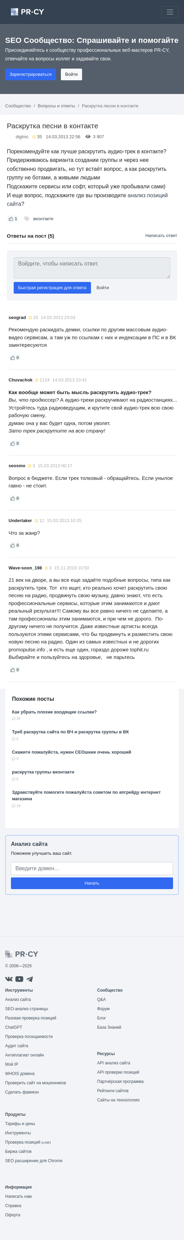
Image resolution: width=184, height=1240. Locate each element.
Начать (92, 883)
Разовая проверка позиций (30, 1018)
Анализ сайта (29, 844)
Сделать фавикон (22, 1092)
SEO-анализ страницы (26, 1008)
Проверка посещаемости (29, 1036)
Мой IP (11, 1064)
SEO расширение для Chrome (34, 1160)
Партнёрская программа (120, 1081)
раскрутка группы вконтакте (43, 772)
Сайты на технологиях (118, 1100)
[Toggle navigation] (170, 12)
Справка (13, 1205)
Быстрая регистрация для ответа (52, 287)
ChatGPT (13, 1027)
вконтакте (43, 218)
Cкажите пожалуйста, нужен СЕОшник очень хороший (71, 752)
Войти (71, 74)
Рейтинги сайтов (113, 1090)
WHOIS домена (20, 1073)
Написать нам (18, 1196)
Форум (103, 1008)
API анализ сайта (113, 1063)
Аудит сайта (16, 1045)
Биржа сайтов (18, 1151)
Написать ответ (161, 235)
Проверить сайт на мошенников (35, 1082)
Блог (101, 1018)
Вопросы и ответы (56, 105)
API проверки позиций (118, 1072)
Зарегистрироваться (31, 74)
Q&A (101, 999)
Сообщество (18, 105)
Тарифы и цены (20, 1123)
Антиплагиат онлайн (24, 1055)
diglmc (22, 136)
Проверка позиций (28, 1142)
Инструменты (18, 1133)
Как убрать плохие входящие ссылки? (54, 712)
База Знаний (109, 1027)
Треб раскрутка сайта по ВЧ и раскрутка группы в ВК (70, 731)
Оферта (12, 1215)
